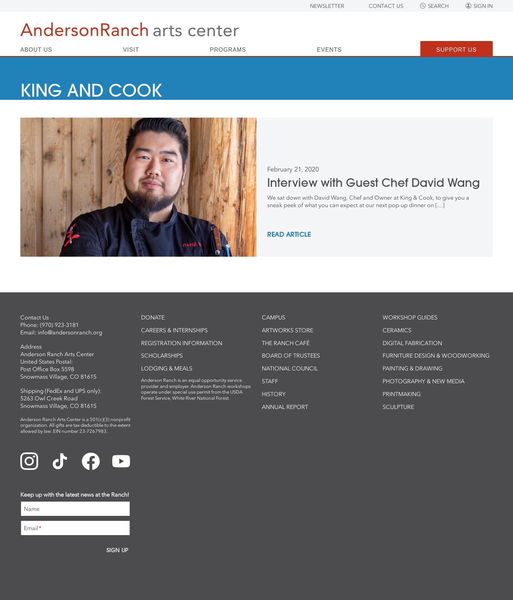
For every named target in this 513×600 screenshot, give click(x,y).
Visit (131, 50)
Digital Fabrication (412, 343)
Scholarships (162, 355)
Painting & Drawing (412, 368)
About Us (36, 50)
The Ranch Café (286, 343)
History (274, 394)
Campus (273, 317)
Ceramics (397, 330)
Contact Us (386, 6)
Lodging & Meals (166, 368)
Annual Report (285, 406)
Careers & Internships (174, 330)
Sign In (483, 6)
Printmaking (402, 394)
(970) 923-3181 (59, 324)
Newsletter (327, 6)
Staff (270, 381)
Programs (228, 50)
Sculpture (398, 406)
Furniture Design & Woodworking (436, 355)
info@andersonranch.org (70, 332)
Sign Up (117, 550)
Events (329, 50)
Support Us (456, 50)
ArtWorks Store (287, 330)
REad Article (289, 235)
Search (438, 6)
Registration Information (181, 343)
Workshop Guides (410, 317)
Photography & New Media (424, 381)
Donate (153, 317)
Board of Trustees (291, 355)
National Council (290, 368)
